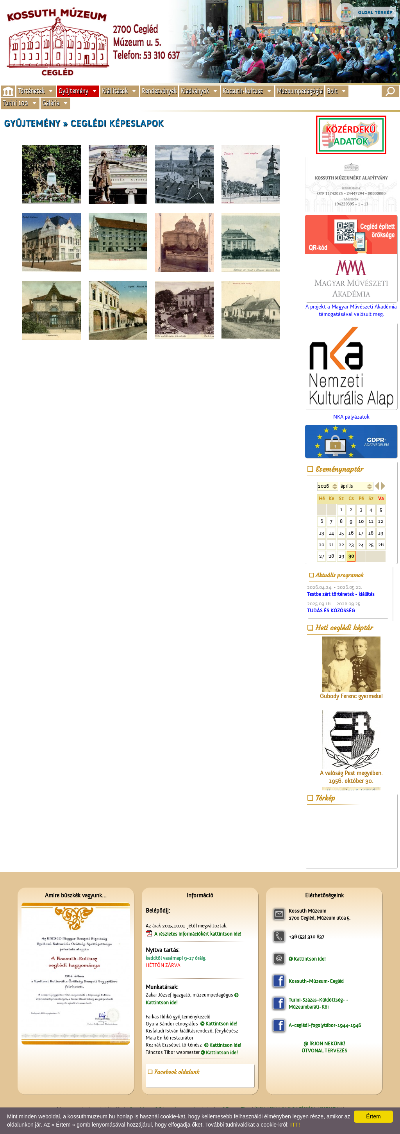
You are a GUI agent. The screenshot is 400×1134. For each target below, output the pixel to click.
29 (341, 556)
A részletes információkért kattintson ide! (198, 934)
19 (380, 533)
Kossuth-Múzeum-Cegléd (316, 981)
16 (351, 533)
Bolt (332, 90)
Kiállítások (115, 90)
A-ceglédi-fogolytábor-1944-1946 (325, 1025)
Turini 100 (15, 103)
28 (331, 556)
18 (370, 533)
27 (321, 556)
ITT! (295, 1125)
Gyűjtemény (73, 90)
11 (371, 521)
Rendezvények (159, 90)
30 (351, 556)
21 (331, 544)
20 (321, 544)
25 (370, 544)
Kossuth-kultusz (243, 90)
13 (321, 533)
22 (341, 544)
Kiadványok (195, 90)
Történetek (31, 90)
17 (361, 533)
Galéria (50, 103)
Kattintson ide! (221, 1024)
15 (341, 533)
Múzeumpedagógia (300, 90)
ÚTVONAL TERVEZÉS (324, 1051)
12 (380, 521)
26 (381, 544)
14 (331, 533)
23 (351, 544)
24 (361, 544)
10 (361, 521)
